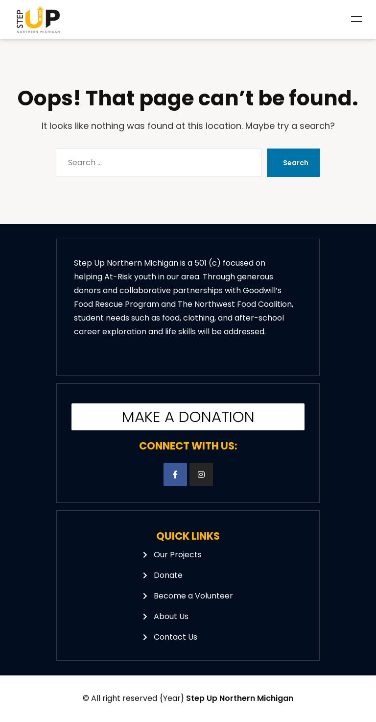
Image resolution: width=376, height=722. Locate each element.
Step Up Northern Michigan (239, 698)
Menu (356, 19)
